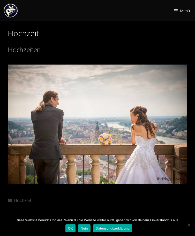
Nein (84, 228)
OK (70, 228)
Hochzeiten (24, 49)
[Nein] (188, 224)
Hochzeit (23, 200)
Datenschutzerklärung (113, 228)
